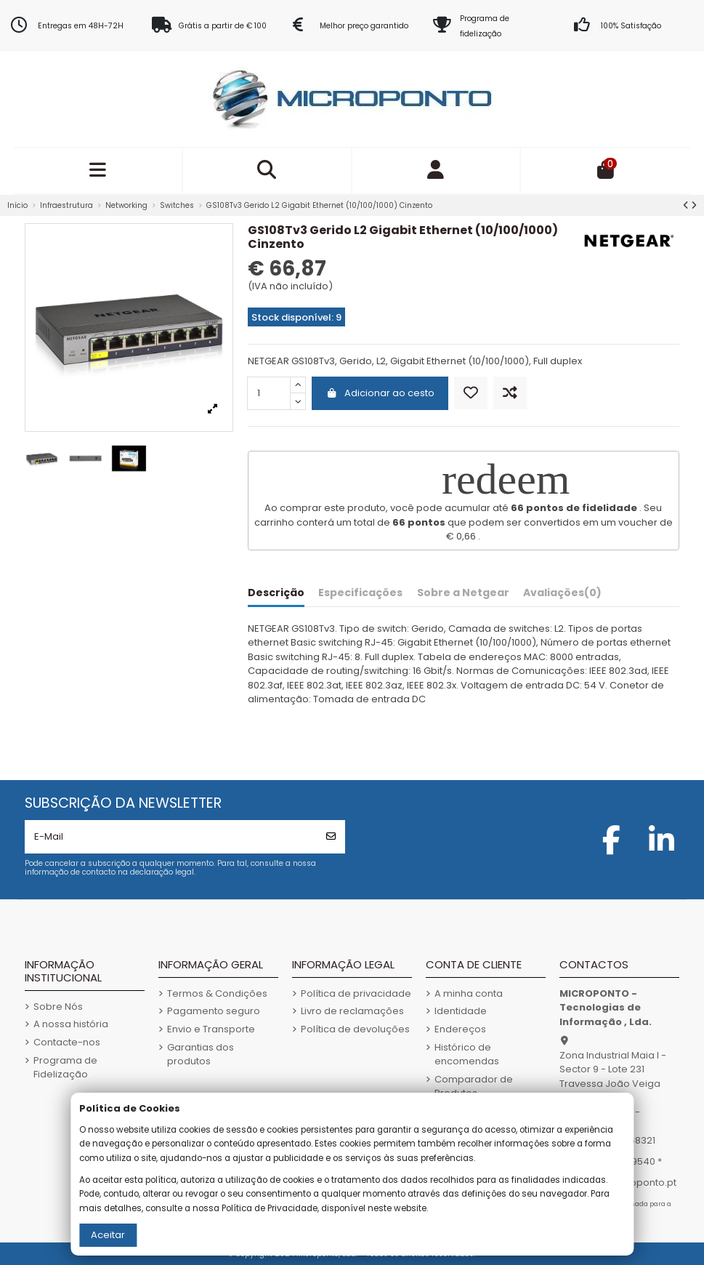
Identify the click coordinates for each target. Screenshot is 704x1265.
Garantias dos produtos (200, 1054)
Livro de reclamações (352, 1011)
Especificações (360, 593)
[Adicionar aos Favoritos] (470, 393)
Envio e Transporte (211, 1029)
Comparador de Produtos (473, 1086)
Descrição (276, 593)
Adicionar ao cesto (379, 393)
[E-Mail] (171, 837)
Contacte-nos (66, 1042)
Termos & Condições (217, 993)
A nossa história (70, 1024)
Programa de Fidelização (65, 1067)
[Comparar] (510, 393)
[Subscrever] (331, 837)
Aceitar (108, 1235)
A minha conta (468, 993)
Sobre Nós (58, 1006)
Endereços (460, 1029)
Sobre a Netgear (463, 593)
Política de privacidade (356, 993)
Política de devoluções (355, 1029)
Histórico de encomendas (466, 1054)
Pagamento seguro (213, 1011)
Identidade (460, 1011)
